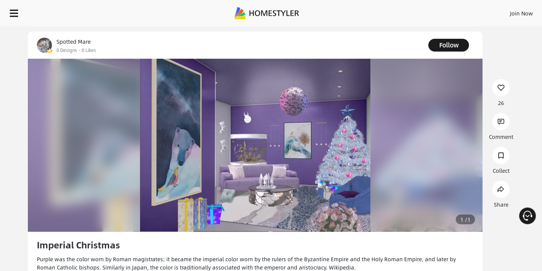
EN (457, 11)
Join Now (430, 11)
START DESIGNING (504, 11)
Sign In (403, 11)
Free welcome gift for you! (385, 31)
